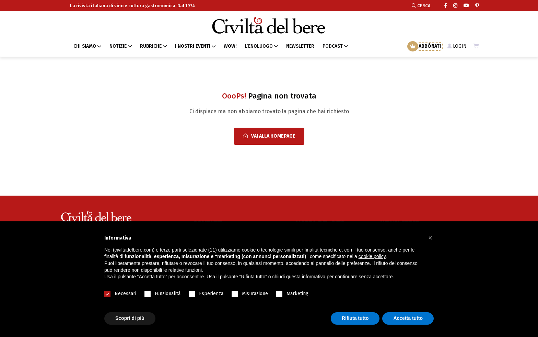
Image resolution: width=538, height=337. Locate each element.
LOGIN (457, 46)
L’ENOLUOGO (259, 46)
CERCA (421, 5)
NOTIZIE (118, 46)
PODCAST (333, 46)
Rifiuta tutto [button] (355, 318)
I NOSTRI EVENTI (192, 46)
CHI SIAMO (84, 46)
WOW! (230, 46)
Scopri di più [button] (129, 318)
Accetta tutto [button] (408, 318)
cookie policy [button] (372, 256)
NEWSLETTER (300, 46)
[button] (430, 237)
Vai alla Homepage (269, 136)
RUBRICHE (151, 46)
